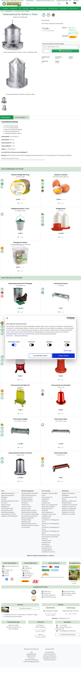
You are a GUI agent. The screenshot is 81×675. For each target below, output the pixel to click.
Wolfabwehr (65, 495)
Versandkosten (51, 30)
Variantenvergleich (21, 117)
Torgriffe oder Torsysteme (69, 505)
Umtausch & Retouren (49, 656)
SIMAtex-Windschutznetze (29, 523)
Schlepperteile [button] (13, 8)
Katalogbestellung (75, 563)
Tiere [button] (20, 8)
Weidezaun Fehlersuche (69, 506)
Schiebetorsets (46, 503)
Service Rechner (68, 595)
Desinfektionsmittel (7, 510)
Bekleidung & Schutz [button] (53, 8)
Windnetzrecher (26, 522)
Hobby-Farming (5, 505)
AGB (31, 652)
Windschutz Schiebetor (48, 506)
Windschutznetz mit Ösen (28, 510)
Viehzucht (44, 538)
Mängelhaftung (31, 654)
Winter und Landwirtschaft (49, 505)
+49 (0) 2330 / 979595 (51, 611)
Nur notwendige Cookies (40, 355)
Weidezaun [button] (5, 8)
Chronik (5, 574)
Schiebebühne (46, 518)
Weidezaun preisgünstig (69, 508)
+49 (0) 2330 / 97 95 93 (70, 611)
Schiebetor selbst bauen (49, 514)
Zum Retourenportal (25, 608)
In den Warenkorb (65, 51)
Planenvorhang (25, 508)
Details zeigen (68, 350)
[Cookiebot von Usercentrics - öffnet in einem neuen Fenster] (68, 318)
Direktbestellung (29, 0)
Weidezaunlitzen (67, 503)
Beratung (25, 572)
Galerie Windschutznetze (28, 495)
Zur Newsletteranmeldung (67, 634)
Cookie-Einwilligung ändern (31, 661)
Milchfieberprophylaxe (7, 512)
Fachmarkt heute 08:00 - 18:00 (64, 0)
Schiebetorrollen (46, 516)
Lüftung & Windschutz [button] (41, 8)
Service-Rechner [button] (63, 8)
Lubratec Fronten (26, 506)
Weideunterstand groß (7, 493)
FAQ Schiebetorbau (47, 512)
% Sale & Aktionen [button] (73, 8)
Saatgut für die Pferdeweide (9, 516)
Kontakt (5, 572)
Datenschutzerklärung (21, 335)
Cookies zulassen (63, 355)
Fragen (24, 566)
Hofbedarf (45, 501)
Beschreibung (6, 117)
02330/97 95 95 (40, 0)
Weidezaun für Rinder (68, 493)
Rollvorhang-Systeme (27, 518)
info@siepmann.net (64, 618)
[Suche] (42, 3)
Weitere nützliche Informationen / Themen (40, 555)
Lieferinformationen (50, 654)
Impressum (9, 335)
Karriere (5, 575)
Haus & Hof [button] (25, 8)
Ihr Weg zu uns (7, 570)
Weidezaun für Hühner (68, 514)
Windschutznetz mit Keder (29, 512)
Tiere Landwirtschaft (7, 508)
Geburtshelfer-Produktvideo (50, 537)
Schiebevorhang (26, 520)
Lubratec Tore (25, 505)
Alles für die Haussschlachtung (51, 535)
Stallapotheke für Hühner (8, 514)
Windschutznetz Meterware (29, 516)
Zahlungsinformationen (50, 658)
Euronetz (3, 499)
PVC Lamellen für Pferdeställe (30, 514)
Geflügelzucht (5, 506)
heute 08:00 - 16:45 (49, 0)
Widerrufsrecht (31, 656)
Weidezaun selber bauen (69, 501)
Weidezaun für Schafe (68, 512)
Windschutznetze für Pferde (29, 493)
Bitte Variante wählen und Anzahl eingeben (53, 43)
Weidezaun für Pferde (68, 510)
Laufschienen (45, 544)
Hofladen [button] (32, 8)
